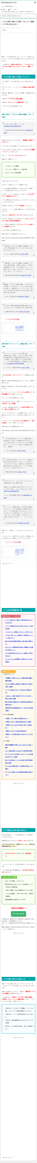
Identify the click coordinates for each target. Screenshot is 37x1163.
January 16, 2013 (25, 275)
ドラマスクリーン (9, 2)
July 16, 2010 (24, 254)
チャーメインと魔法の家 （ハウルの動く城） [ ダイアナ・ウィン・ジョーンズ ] (19, 551)
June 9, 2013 (22, 472)
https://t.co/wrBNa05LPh (11, 491)
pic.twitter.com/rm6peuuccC (12, 126)
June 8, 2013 (21, 450)
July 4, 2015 (25, 367)
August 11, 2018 (23, 296)
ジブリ (3, 30)
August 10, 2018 (24, 311)
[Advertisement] (18, 584)
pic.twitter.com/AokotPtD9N (15, 363)
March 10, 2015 (24, 523)
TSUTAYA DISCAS (18, 913)
